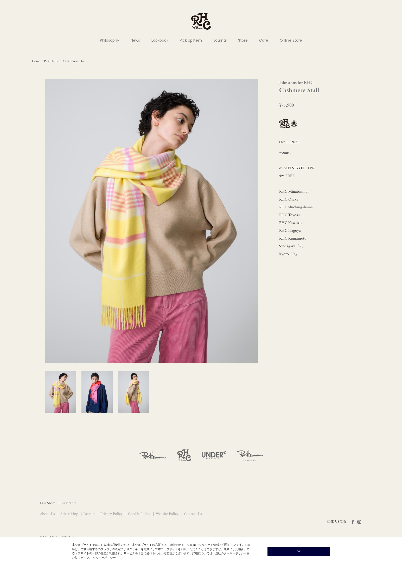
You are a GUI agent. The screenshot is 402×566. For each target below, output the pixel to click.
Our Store (47, 503)
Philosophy (109, 40)
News (135, 40)
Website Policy (168, 514)
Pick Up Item (191, 40)
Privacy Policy (112, 514)
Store (243, 40)
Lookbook (159, 40)
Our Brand (67, 503)
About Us (48, 514)
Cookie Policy (139, 514)
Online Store (291, 40)
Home (36, 61)
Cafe (263, 40)
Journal (220, 40)
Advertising (69, 514)
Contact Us (193, 514)
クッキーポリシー (104, 558)
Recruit (90, 514)
